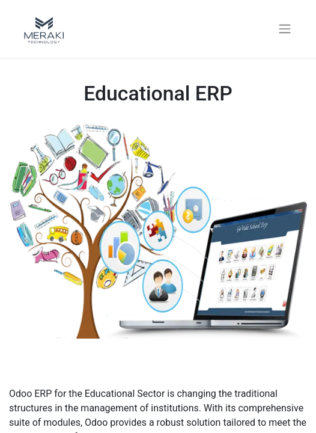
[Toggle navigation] (284, 29)
